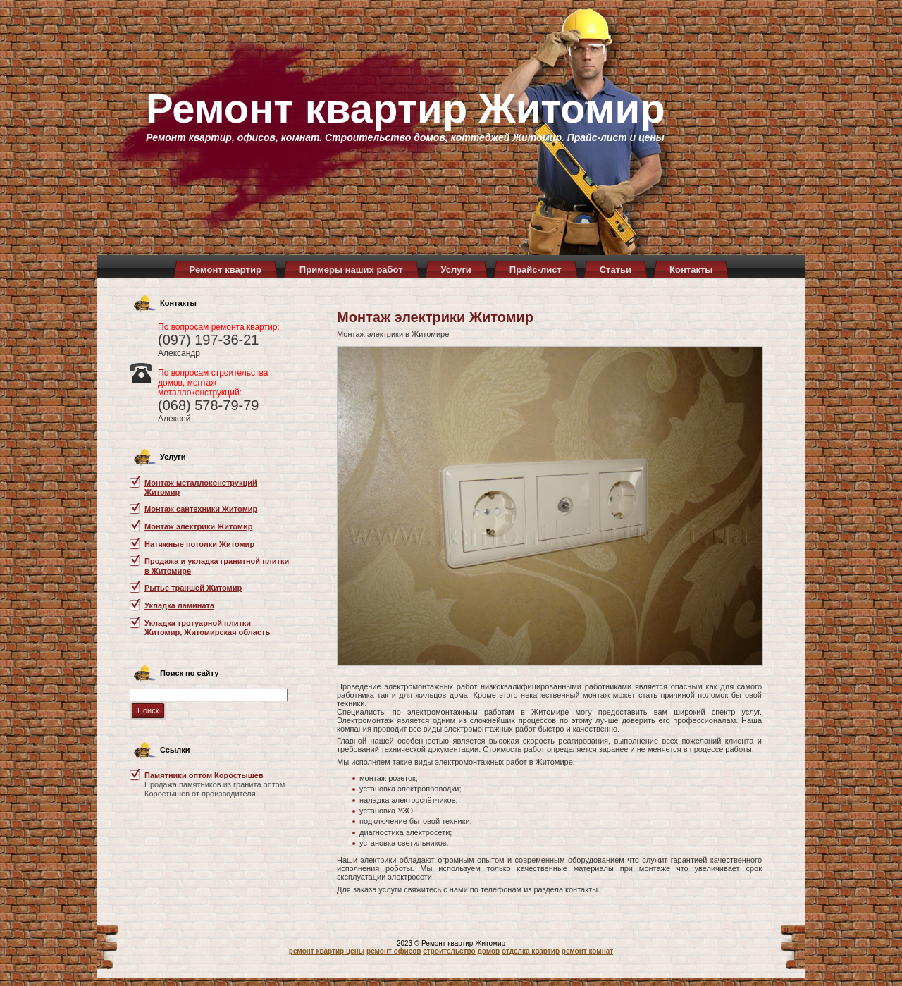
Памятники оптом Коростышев (204, 775)
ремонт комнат (587, 951)
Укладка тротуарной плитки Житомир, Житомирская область (207, 627)
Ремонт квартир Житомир (405, 108)
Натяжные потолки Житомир (199, 544)
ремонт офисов (393, 951)
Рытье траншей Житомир (193, 588)
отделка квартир (531, 951)
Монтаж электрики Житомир (198, 526)
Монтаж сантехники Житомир (200, 509)
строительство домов (461, 951)
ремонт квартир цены (326, 951)
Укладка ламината (179, 605)
